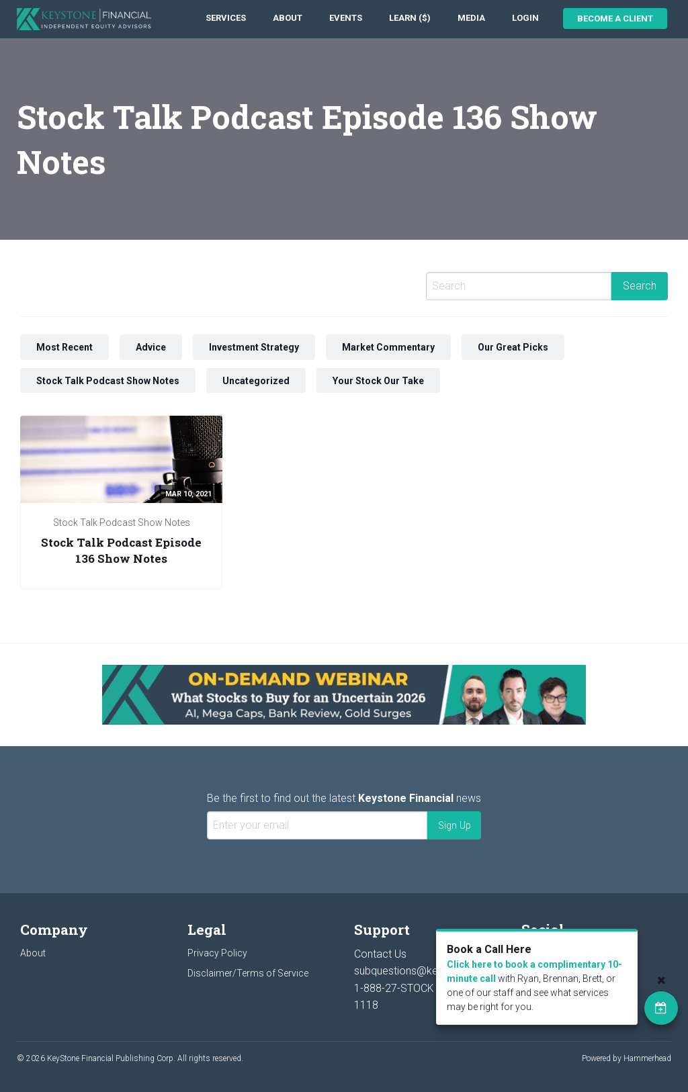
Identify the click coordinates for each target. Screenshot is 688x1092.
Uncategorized (256, 380)
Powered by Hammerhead (626, 1058)
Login (525, 18)
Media (471, 18)
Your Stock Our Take (378, 380)
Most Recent (64, 347)
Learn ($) (410, 18)
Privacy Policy (217, 953)
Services (226, 18)
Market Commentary (388, 347)
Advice (151, 347)
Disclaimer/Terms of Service (247, 973)
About (287, 18)
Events (345, 18)
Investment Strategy (254, 347)
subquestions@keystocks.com (427, 970)
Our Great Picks (513, 347)
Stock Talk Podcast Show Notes (107, 380)
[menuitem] (225, 18)
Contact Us (380, 954)
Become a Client (615, 18)
